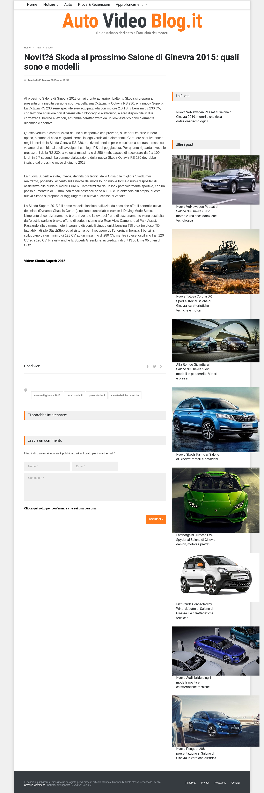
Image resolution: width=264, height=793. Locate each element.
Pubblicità (190, 782)
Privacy (205, 782)
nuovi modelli (74, 395)
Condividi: (32, 366)
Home (32, 4)
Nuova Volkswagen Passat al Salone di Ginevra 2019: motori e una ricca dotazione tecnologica (204, 116)
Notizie (49, 4)
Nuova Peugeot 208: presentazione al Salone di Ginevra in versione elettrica (196, 753)
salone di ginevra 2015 (47, 395)
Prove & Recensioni (94, 4)
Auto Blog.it (132, 20)
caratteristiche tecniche (125, 395)
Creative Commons (34, 785)
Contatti (236, 782)
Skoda (49, 47)
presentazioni (97, 395)
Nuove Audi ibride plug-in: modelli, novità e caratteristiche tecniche (194, 682)
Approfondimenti (130, 4)
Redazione (220, 782)
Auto (68, 4)
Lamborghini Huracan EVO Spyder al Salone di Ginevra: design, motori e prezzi (196, 539)
